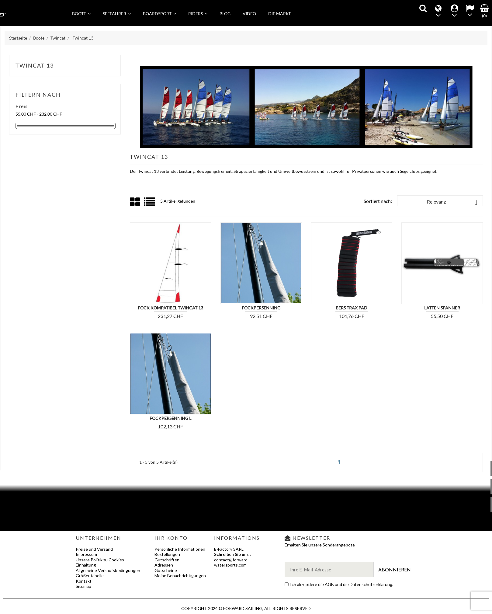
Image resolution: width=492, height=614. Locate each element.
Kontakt (84, 581)
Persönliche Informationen (179, 549)
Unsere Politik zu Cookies (100, 559)
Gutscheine (165, 570)
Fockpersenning (261, 307)
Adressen (163, 564)
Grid (135, 202)
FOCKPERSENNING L (170, 418)
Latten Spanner (442, 307)
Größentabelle (90, 575)
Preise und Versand (94, 549)
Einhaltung (86, 564)
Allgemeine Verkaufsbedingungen (108, 570)
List (150, 204)
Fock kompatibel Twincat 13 (170, 307)
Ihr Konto (171, 538)
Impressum (86, 554)
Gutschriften (166, 559)
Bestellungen (167, 554)
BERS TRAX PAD (351, 307)
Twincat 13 (35, 65)
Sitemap (83, 586)
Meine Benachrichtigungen (180, 575)
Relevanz (453, 202)
